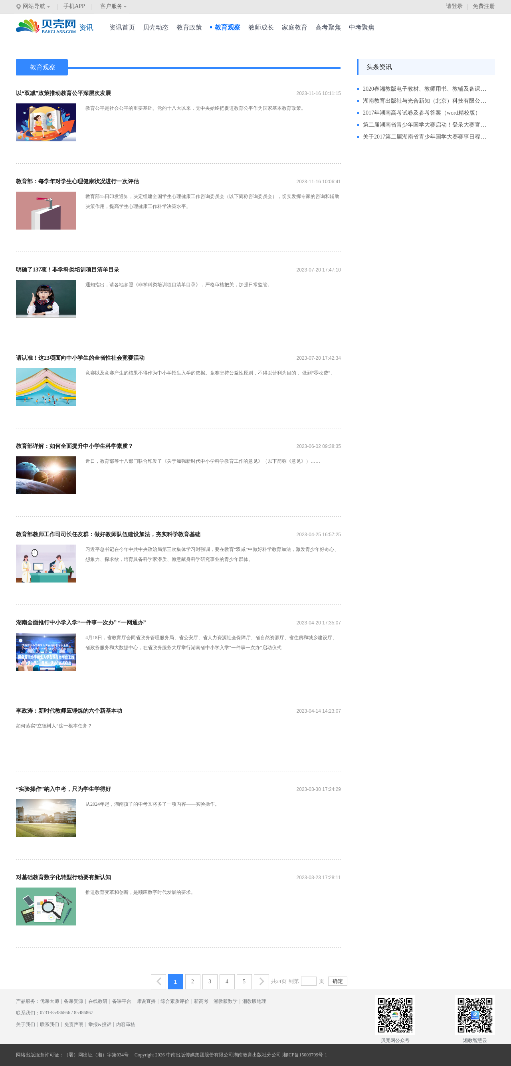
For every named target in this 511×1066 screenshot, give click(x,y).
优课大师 (49, 1001)
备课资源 (73, 1001)
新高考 (201, 1001)
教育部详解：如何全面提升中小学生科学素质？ (74, 446)
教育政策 (189, 27)
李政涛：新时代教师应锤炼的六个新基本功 (69, 711)
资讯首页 (122, 27)
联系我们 (49, 1024)
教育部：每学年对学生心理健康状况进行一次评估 (77, 181)
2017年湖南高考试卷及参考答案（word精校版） (422, 113)
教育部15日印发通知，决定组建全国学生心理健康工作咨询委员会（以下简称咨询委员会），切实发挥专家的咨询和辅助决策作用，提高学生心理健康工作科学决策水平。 (212, 201)
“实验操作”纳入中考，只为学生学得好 (63, 789)
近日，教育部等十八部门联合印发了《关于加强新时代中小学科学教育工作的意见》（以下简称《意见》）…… (202, 461)
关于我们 (25, 1024)
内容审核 (125, 1024)
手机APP (74, 6)
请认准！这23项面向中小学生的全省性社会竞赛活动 (80, 358)
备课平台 (121, 1001)
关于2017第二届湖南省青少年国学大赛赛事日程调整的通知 (435, 137)
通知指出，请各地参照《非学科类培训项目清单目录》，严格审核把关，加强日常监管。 (178, 284)
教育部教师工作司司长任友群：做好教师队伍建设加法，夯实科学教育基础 (108, 534)
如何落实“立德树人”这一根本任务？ (54, 726)
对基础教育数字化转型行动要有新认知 (63, 877)
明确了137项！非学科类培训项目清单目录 (67, 270)
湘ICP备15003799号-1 (304, 1055)
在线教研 (97, 1001)
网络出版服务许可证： (40, 1055)
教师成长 (261, 27)
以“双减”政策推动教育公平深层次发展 (63, 93)
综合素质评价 (174, 1001)
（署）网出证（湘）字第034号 (96, 1055)
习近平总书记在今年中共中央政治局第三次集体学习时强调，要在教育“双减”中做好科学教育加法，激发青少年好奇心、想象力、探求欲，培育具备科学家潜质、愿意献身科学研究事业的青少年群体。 (212, 554)
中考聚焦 (361, 27)
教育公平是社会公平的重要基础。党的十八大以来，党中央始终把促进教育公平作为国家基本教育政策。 (195, 108)
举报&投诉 (99, 1024)
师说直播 (146, 1001)
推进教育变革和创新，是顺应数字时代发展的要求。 (140, 892)
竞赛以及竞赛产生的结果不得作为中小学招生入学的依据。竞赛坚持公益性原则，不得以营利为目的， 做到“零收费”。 (210, 373)
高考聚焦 (328, 27)
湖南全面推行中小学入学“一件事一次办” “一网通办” (81, 623)
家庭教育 (294, 27)
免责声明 (73, 1024)
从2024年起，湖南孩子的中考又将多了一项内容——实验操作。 (152, 804)
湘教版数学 (226, 1001)
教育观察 (225, 27)
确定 (338, 981)
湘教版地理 (254, 1001)
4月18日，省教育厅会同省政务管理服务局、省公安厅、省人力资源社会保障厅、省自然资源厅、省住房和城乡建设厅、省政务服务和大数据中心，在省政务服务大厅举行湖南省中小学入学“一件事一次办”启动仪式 (211, 642)
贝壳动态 (155, 27)
